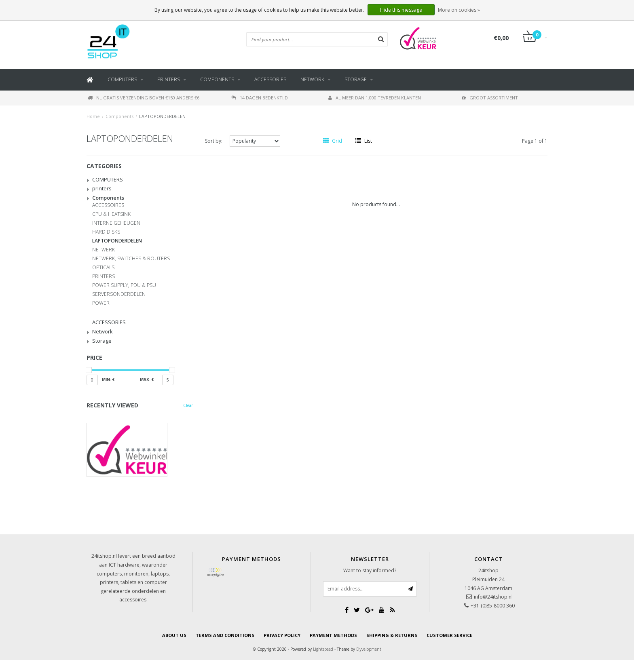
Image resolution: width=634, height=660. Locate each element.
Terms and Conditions (225, 635)
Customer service (449, 635)
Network (312, 79)
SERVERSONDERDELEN (119, 294)
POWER (101, 303)
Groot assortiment (490, 98)
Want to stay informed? (369, 570)
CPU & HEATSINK (111, 214)
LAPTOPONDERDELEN (162, 116)
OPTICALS (103, 267)
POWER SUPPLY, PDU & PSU (124, 285)
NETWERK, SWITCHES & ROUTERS (131, 258)
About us (174, 635)
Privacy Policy (282, 635)
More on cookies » (459, 9)
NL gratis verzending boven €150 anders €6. (144, 98)
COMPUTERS (122, 79)
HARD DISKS (106, 232)
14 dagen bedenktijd (259, 98)
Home (93, 116)
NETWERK (103, 250)
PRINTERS (103, 276)
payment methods (333, 635)
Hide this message (401, 9)
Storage (355, 79)
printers (168, 79)
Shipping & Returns (391, 635)
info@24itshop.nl (493, 596)
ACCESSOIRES (108, 205)
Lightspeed (323, 649)
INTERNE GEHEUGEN (116, 223)
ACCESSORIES (270, 79)
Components (217, 79)
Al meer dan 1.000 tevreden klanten (374, 98)
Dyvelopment (368, 649)
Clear (188, 405)
